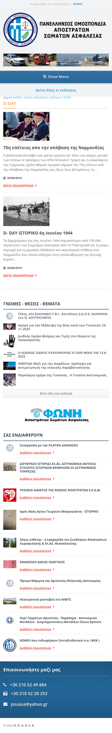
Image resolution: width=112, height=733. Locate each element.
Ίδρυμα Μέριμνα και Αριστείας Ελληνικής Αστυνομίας (60, 581)
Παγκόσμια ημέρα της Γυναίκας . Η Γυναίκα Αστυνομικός (62, 375)
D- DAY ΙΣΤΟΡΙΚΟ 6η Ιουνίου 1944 (38, 233)
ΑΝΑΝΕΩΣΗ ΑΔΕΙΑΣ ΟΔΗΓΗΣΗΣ (42, 562)
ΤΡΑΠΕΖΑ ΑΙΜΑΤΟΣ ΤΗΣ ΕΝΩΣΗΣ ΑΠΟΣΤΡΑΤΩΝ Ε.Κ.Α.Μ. (60, 490)
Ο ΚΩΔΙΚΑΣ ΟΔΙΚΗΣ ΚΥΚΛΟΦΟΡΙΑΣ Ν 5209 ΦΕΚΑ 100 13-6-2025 (62, 354)
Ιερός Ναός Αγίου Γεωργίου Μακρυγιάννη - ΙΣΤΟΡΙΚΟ (59, 511)
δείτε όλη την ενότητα (56, 393)
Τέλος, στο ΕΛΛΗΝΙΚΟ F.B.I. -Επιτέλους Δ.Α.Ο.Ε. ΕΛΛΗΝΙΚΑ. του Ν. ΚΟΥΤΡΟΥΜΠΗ (63, 316)
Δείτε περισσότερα (20, 186)
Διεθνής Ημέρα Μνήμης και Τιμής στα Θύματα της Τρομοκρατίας (57, 338)
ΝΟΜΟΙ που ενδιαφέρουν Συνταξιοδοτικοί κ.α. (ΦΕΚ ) (59, 640)
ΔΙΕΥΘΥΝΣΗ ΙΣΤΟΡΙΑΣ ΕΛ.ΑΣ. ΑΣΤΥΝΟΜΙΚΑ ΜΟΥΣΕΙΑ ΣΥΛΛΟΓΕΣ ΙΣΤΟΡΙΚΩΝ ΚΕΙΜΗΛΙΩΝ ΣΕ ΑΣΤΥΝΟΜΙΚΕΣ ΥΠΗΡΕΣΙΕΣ (58, 467)
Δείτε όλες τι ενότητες (56, 90)
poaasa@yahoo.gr (29, 704)
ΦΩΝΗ (77, 4)
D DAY (67, 97)
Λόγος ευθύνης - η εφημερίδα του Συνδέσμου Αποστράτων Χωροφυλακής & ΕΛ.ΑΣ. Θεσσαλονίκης (63, 541)
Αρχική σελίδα (12, 97)
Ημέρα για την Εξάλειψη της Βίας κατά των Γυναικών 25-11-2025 (62, 327)
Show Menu (56, 76)
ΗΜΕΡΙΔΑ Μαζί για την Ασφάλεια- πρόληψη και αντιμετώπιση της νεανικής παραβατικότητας (55, 365)
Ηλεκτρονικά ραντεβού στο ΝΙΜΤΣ (45, 599)
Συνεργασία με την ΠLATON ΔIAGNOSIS (49, 445)
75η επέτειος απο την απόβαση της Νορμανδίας (53, 147)
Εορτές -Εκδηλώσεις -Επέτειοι (42, 97)
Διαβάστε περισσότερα (37, 452)
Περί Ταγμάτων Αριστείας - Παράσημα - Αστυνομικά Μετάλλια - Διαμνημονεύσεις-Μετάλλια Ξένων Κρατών (60, 620)
